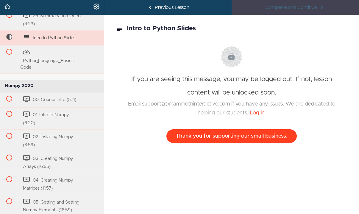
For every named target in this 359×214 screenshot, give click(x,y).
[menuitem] (96, 7)
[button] (7, 7)
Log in (257, 113)
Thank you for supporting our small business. (232, 136)
